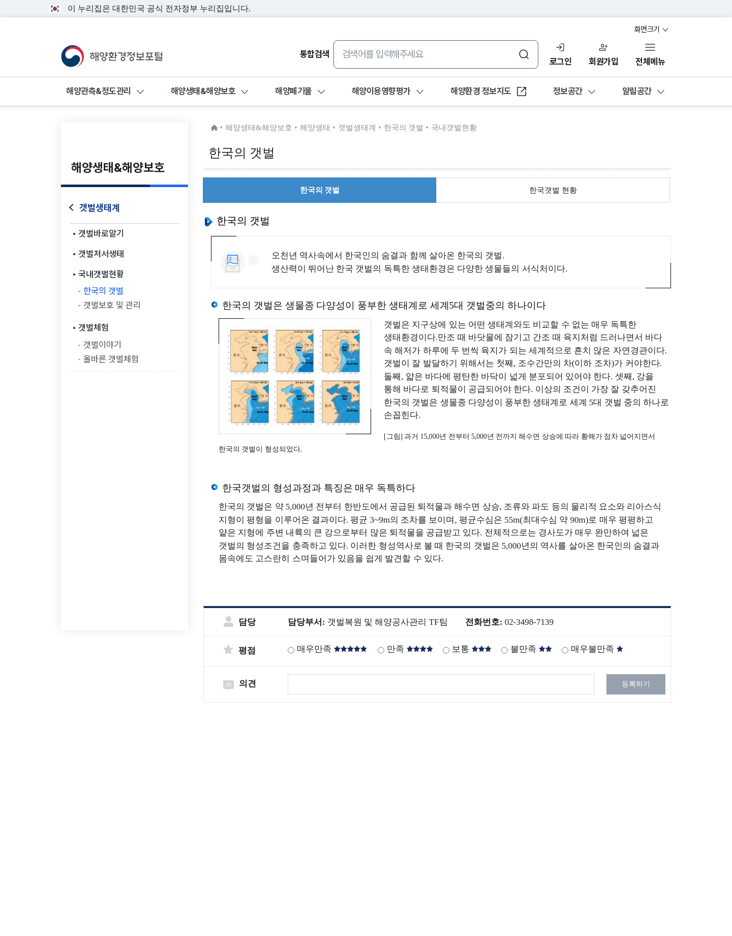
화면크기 (652, 29)
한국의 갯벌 (103, 291)
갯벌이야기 (102, 345)
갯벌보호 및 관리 (112, 305)
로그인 (561, 61)
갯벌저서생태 (101, 254)
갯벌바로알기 (101, 233)
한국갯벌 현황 (553, 190)
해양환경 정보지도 (489, 94)
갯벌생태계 (99, 207)
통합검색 (314, 54)
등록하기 (636, 684)
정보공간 (568, 91)
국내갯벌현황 (101, 274)
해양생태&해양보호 (203, 91)
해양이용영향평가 (381, 91)
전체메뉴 (650, 61)
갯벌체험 (93, 327)
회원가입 (603, 61)
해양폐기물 (293, 91)
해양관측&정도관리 (98, 91)
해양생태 (315, 128)
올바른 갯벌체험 (111, 359)
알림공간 (637, 91)
